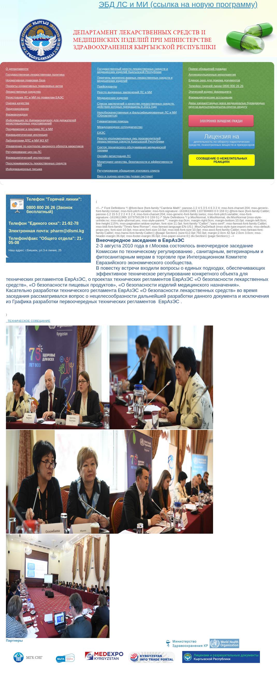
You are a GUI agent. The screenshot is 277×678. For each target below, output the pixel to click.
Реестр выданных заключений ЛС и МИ (124, 92)
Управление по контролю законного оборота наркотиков (45, 146)
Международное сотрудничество (119, 126)
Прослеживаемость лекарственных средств (36, 163)
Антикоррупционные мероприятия (212, 74)
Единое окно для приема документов (214, 80)
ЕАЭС (101, 132)
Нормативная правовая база (25, 80)
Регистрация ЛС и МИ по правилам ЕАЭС (35, 97)
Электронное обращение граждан (221, 121)
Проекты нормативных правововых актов (34, 85)
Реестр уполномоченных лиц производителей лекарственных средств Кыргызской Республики (130, 140)
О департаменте (17, 68)
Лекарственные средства (23, 91)
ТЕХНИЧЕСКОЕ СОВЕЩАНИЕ (28, 320)
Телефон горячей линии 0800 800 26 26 (215, 85)
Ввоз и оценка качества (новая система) (125, 176)
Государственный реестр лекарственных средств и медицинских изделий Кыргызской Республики (132, 70)
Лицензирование (17, 108)
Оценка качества (17, 103)
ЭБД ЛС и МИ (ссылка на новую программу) (178, 4)
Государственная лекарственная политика (35, 74)
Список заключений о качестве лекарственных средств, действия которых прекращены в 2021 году (135, 105)
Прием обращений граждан (207, 68)
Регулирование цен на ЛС (24, 151)
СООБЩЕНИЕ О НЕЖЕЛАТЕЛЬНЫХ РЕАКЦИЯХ (221, 160)
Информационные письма (24, 169)
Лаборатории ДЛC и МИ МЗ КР (27, 140)
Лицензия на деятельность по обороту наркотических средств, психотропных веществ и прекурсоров (221, 139)
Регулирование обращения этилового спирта (128, 170)
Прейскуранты (107, 86)
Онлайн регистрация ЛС (114, 156)
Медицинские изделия (112, 97)
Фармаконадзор (17, 114)
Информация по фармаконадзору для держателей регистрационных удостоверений (41, 122)
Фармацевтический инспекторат (28, 157)
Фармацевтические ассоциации (210, 97)
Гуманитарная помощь (112, 121)
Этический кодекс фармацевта (209, 91)
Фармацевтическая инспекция (27, 134)
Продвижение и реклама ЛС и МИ (29, 129)
